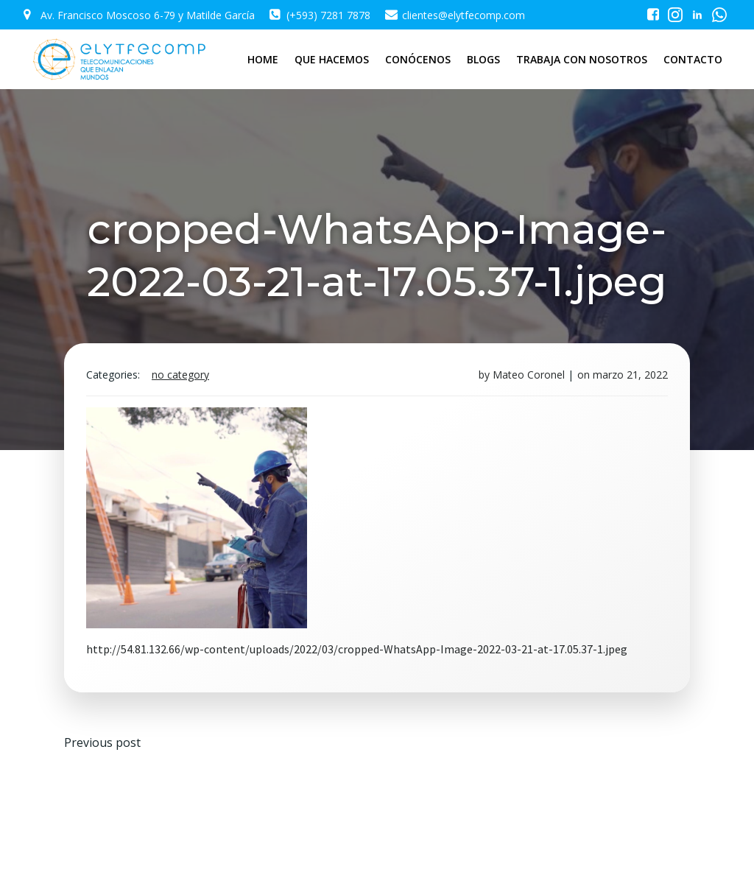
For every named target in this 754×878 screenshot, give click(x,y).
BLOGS (483, 59)
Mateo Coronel (529, 375)
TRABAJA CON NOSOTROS (581, 59)
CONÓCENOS (418, 59)
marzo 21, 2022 (630, 375)
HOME (262, 59)
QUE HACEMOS (332, 59)
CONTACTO (692, 59)
